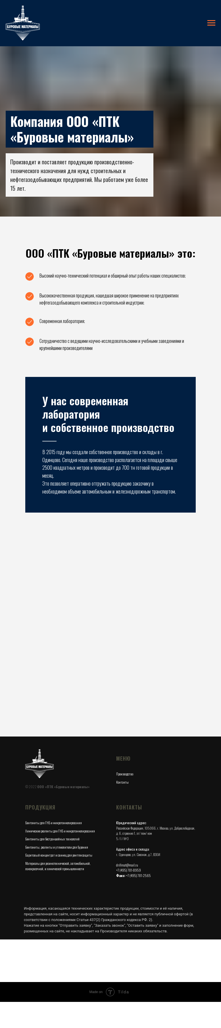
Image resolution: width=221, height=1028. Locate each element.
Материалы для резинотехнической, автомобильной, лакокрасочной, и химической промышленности (58, 832)
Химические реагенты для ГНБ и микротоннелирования (60, 797)
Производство (124, 740)
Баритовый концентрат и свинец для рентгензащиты (58, 821)
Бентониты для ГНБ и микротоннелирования (53, 788)
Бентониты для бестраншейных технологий (52, 805)
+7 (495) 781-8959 (128, 836)
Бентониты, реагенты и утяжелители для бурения (56, 813)
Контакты (122, 748)
